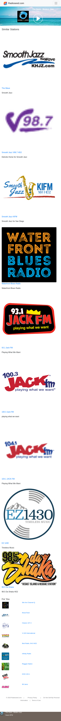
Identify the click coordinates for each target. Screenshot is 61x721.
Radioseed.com (16, 3)
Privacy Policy (32, 697)
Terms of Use (36, 700)
